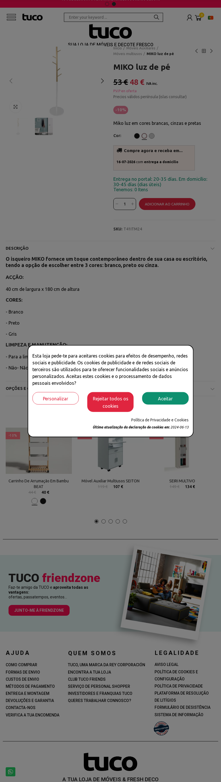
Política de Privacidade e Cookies (160, 419)
